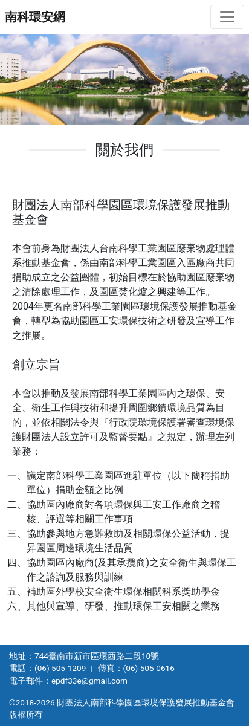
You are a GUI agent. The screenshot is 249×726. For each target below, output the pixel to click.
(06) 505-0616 (149, 668)
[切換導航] (227, 17)
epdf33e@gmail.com (89, 680)
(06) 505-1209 (60, 668)
